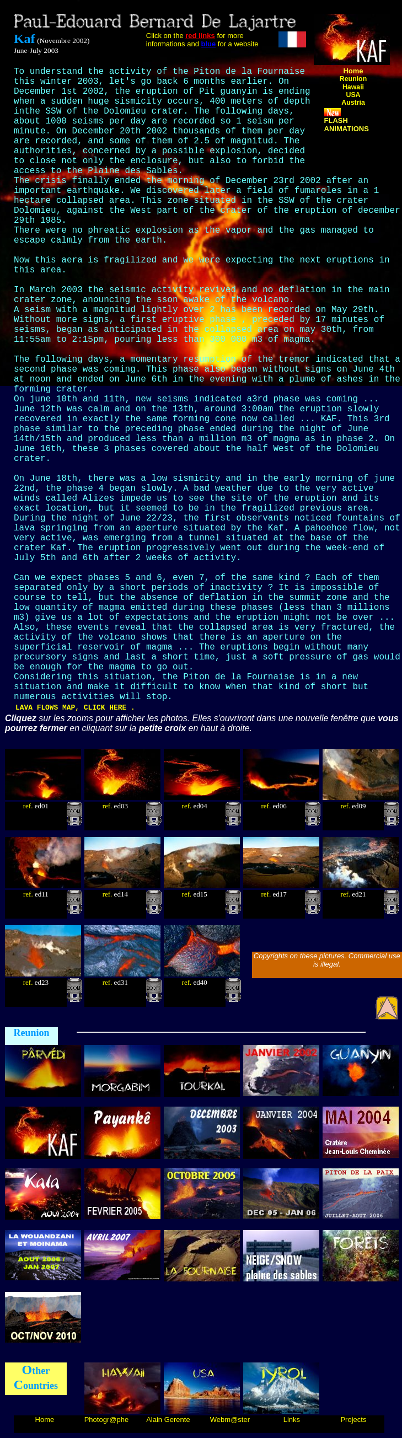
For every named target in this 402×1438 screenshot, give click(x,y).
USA (353, 95)
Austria (353, 102)
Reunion (353, 79)
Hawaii (353, 87)
